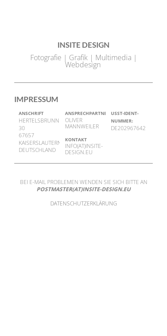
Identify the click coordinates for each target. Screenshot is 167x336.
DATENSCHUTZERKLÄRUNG (83, 203)
